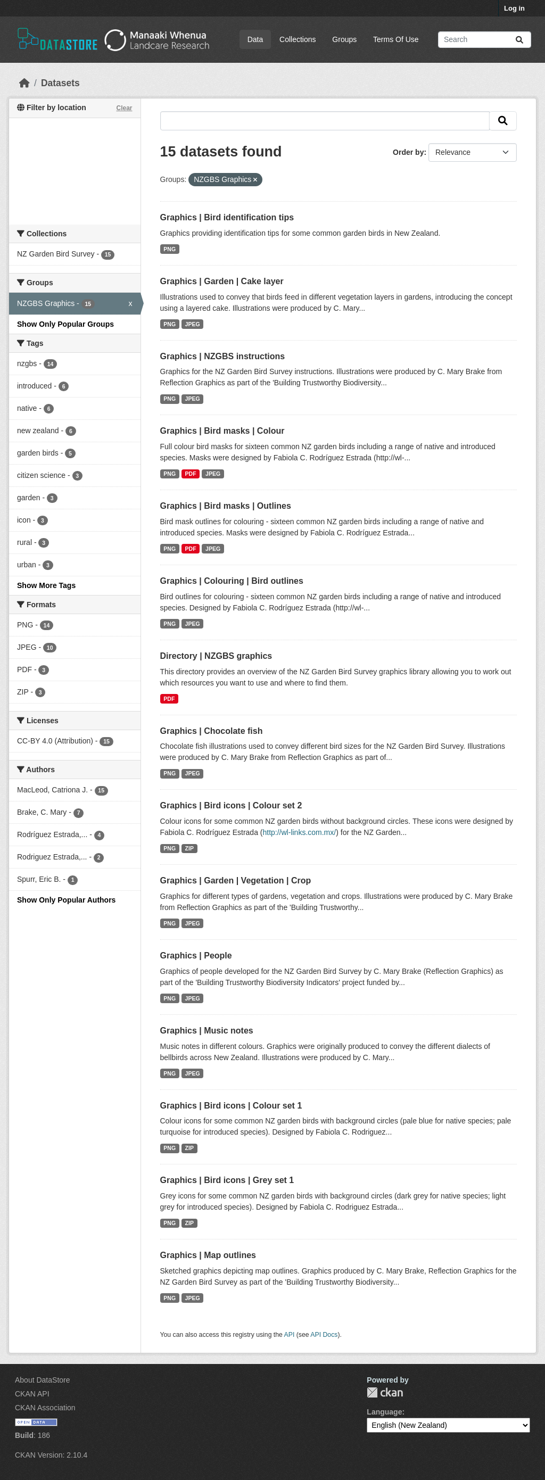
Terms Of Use (396, 39)
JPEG (192, 324)
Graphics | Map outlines (208, 1255)
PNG (169, 249)
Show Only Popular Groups (65, 324)
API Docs (323, 1334)
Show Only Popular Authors (66, 900)
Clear (124, 108)
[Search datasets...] (484, 39)
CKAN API (32, 1394)
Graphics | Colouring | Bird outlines (231, 580)
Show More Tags (46, 585)
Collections (297, 39)
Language (384, 1412)
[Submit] (519, 39)
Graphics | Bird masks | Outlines (225, 505)
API (289, 1334)
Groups (344, 39)
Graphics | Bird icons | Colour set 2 (231, 805)
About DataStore (42, 1380)
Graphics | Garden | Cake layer (222, 281)
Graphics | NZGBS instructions (222, 356)
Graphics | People (196, 955)
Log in (514, 8)
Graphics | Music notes (206, 1030)
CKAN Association (45, 1407)
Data (255, 39)
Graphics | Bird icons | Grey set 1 (227, 1180)
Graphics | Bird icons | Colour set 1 (231, 1105)
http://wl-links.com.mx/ (299, 832)
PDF (190, 473)
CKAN (385, 1392)
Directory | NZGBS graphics (216, 655)
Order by (408, 152)
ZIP (189, 848)
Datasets (60, 83)
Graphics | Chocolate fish (211, 730)
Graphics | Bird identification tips (227, 217)
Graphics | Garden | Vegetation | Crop (235, 880)
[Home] (24, 83)
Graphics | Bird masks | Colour (222, 430)
